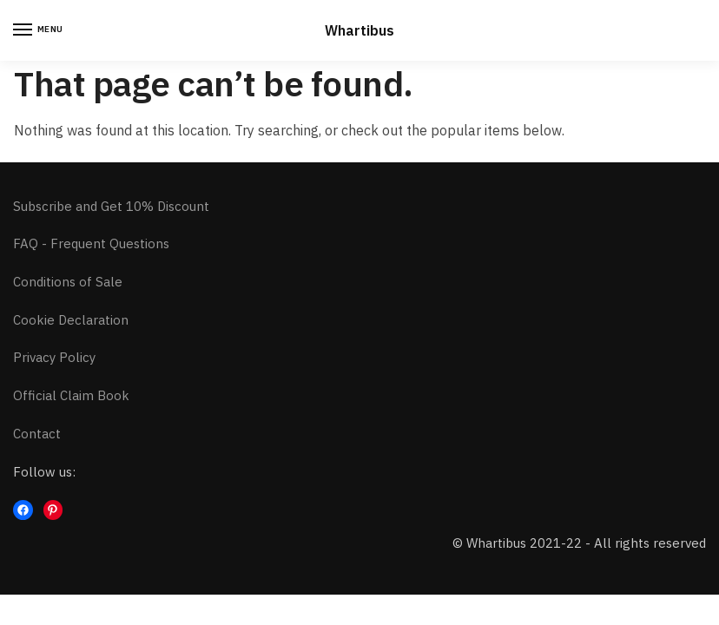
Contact (37, 433)
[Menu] (39, 30)
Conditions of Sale (67, 281)
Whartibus (359, 30)
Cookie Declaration (71, 320)
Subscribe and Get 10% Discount (111, 206)
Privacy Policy (54, 357)
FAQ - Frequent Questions (91, 243)
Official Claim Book (71, 395)
